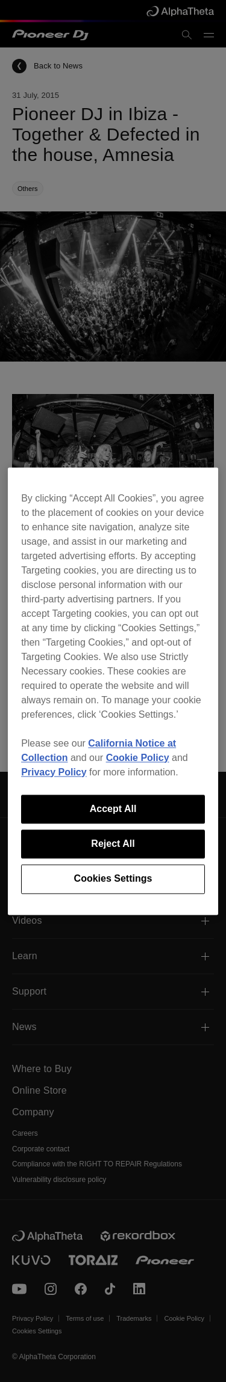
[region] (113, 691)
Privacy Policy (54, 772)
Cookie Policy (137, 758)
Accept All (113, 809)
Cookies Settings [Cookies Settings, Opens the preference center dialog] (113, 879)
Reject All (112, 843)
